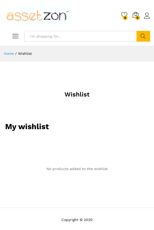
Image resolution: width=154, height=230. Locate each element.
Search (143, 36)
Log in (147, 16)
